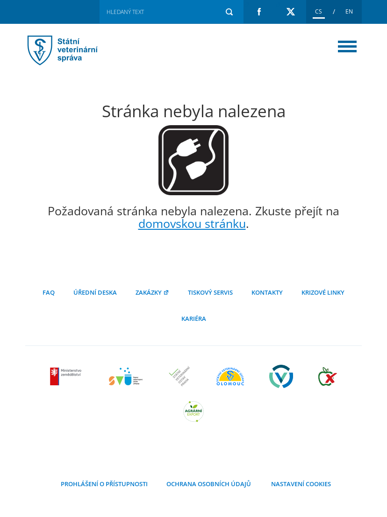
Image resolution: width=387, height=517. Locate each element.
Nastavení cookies (300, 484)
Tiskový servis (210, 292)
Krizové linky (322, 292)
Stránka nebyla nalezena (74, 50)
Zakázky (152, 292)
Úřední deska (95, 292)
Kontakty (267, 292)
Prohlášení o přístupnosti (104, 484)
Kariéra (193, 318)
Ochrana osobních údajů (208, 484)
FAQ (49, 292)
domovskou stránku (192, 223)
